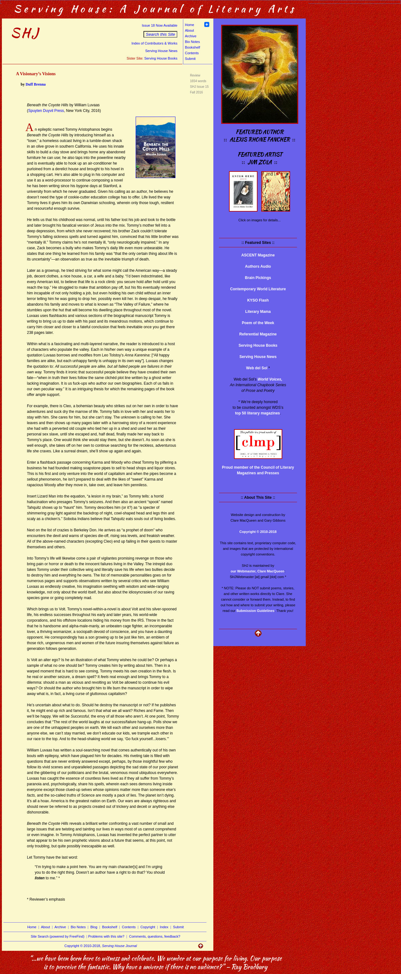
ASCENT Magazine (258, 255)
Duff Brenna (36, 84)
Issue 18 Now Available (160, 25)
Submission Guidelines (256, 611)
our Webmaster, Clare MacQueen (257, 571)
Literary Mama (258, 311)
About (189, 30)
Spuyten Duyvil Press (46, 110)
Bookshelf (192, 47)
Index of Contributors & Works (155, 43)
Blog (94, 927)
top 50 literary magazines (257, 413)
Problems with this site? (106, 936)
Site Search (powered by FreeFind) (57, 936)
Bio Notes (192, 42)
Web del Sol (257, 368)
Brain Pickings (258, 278)
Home (189, 25)
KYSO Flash (258, 300)
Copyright (147, 927)
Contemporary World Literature (258, 289)
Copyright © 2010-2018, (101, 946)
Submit (190, 59)
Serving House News (161, 51)
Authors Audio (258, 266)
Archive (190, 36)
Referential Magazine (258, 334)
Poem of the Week (258, 323)
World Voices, (270, 379)
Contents (192, 53)
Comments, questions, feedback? (154, 936)
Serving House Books (160, 58)
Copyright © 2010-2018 (258, 532)
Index (164, 927)
